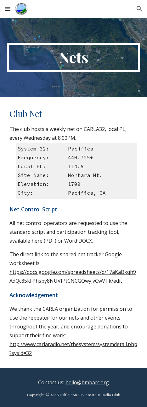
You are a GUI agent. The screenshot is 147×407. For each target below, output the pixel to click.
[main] (73, 57)
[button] (7, 8)
